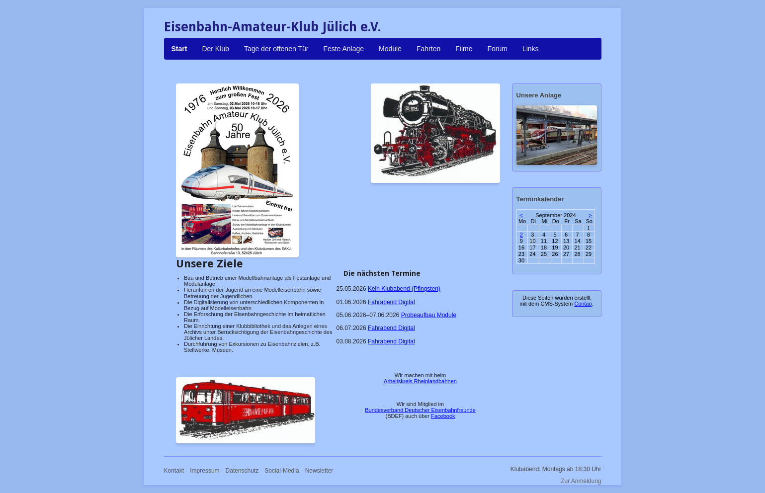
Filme (463, 49)
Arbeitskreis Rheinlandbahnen (420, 381)
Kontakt (174, 470)
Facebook (443, 416)
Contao (583, 304)
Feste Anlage (343, 49)
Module (390, 49)
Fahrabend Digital (391, 302)
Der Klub (215, 49)
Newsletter (319, 470)
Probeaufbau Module (428, 315)
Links (530, 49)
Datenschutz (242, 470)
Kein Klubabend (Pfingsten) (404, 288)
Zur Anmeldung (581, 481)
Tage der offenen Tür (276, 49)
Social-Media (281, 470)
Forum (497, 49)
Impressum (204, 470)
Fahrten (428, 49)
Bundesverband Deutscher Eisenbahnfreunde (420, 410)
